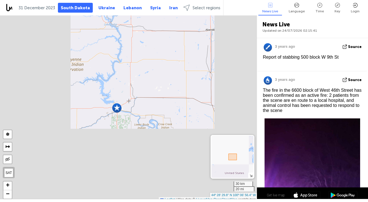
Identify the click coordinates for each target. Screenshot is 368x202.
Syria (155, 7)
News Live (270, 8)
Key (337, 8)
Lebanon (132, 7)
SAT (9, 173)
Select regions (201, 7)
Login (355, 8)
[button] (116, 107)
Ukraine (106, 7)
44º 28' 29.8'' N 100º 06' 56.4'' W (233, 195)
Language (297, 8)
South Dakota (75, 7)
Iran (173, 7)
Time (319, 8)
